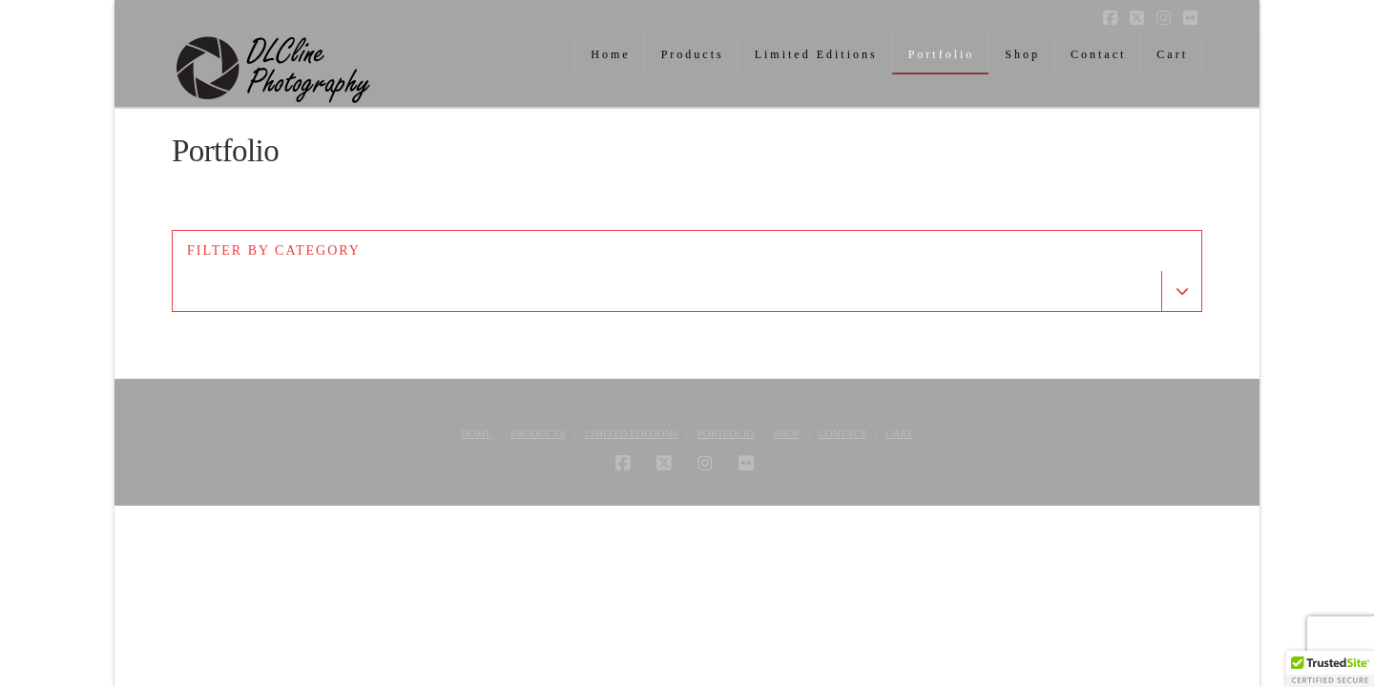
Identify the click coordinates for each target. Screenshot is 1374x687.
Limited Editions (631, 433)
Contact (843, 433)
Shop (786, 433)
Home (476, 433)
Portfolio (725, 433)
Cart (899, 433)
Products (537, 433)
